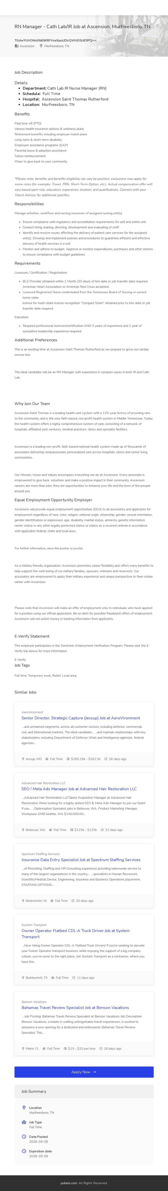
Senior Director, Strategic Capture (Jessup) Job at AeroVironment (81, 718)
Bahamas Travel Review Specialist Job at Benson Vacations (75, 1007)
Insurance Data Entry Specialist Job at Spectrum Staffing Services (81, 860)
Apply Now (84, 1072)
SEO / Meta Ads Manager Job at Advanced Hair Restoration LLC (79, 789)
